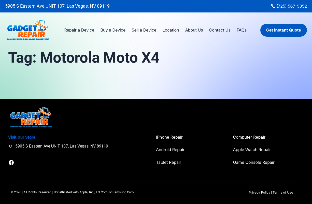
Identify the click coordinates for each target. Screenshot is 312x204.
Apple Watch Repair (252, 149)
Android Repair (170, 149)
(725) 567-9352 (292, 6)
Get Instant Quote (283, 30)
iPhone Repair (169, 137)
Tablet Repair (168, 162)
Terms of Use (283, 192)
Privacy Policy (259, 192)
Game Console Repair (254, 162)
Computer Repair (249, 137)
